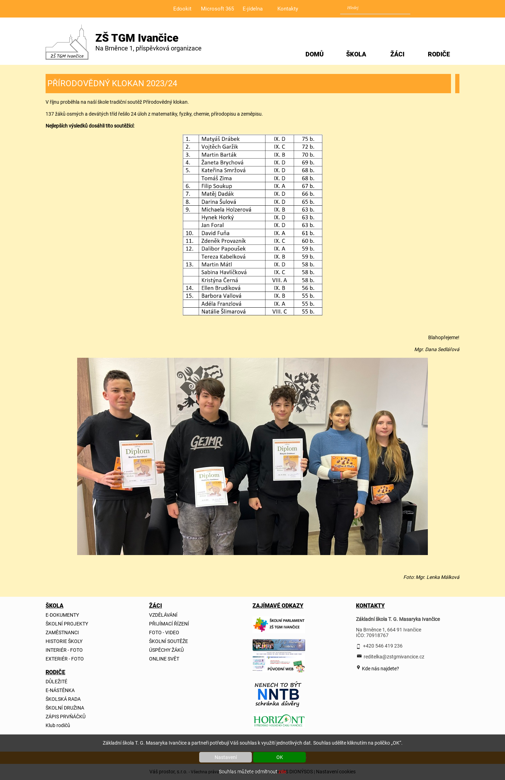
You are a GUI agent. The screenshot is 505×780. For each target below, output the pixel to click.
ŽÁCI (397, 54)
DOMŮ (314, 54)
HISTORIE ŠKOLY (64, 641)
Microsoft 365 (217, 9)
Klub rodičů (58, 725)
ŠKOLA (356, 54)
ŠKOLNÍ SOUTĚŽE (168, 641)
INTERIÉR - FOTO (64, 650)
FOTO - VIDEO (164, 632)
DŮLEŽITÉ (56, 681)
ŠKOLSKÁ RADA (63, 699)
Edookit (182, 9)
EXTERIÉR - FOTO (65, 659)
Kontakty (287, 9)
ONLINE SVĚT (164, 659)
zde (282, 771)
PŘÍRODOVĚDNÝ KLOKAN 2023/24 (112, 83)
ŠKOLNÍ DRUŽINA (65, 708)
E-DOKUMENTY (62, 615)
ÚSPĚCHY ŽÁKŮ (166, 650)
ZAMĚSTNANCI (62, 632)
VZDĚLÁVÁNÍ (163, 615)
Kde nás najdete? (380, 668)
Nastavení (226, 757)
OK (279, 757)
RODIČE (439, 54)
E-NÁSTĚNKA (60, 690)
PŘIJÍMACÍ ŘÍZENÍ (169, 624)
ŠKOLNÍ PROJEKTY (67, 624)
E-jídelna (253, 9)
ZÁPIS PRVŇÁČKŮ (66, 716)
